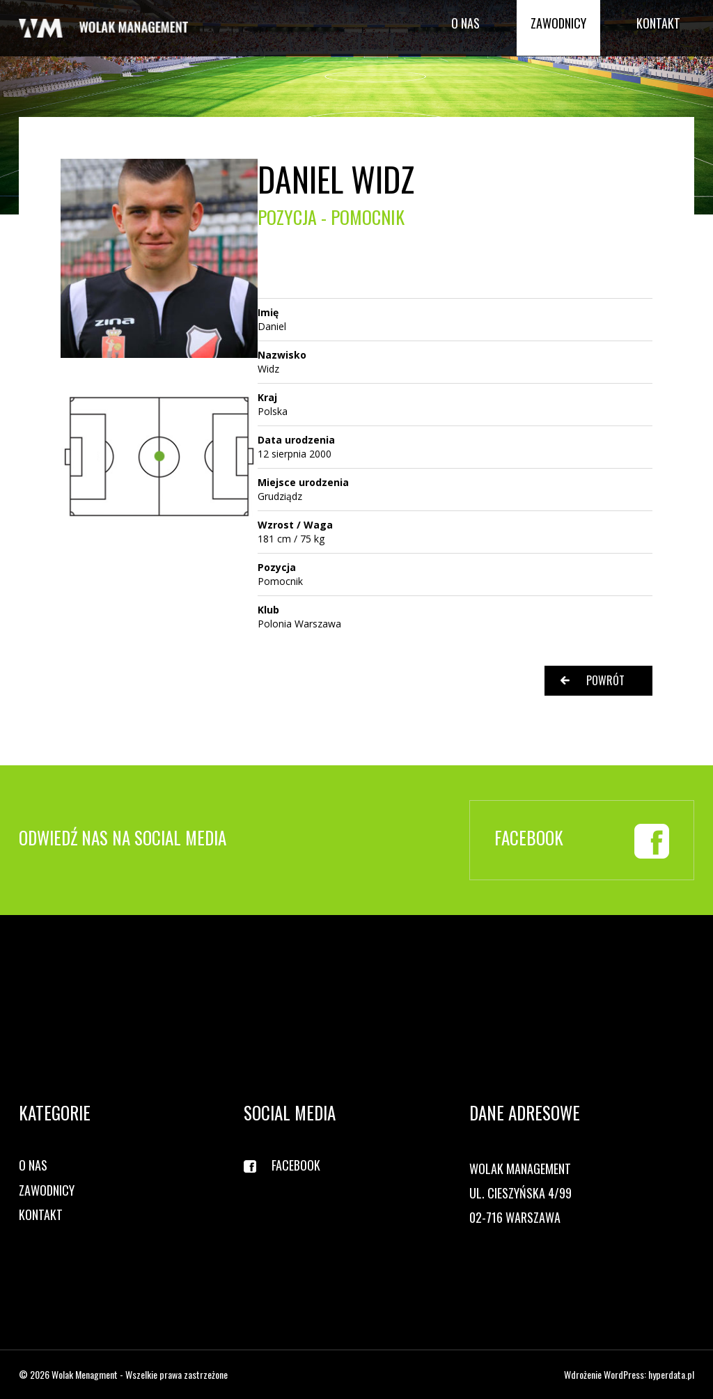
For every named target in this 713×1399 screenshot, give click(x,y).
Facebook (296, 1165)
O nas (465, 23)
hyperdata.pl (671, 1374)
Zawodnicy (558, 23)
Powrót (605, 680)
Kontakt (658, 23)
